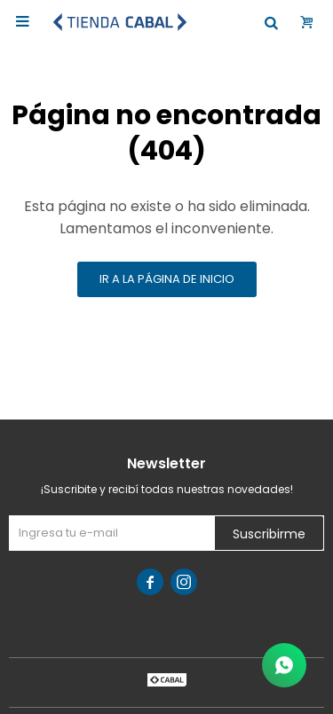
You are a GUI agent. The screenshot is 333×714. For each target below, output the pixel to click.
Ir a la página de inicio (166, 279)
